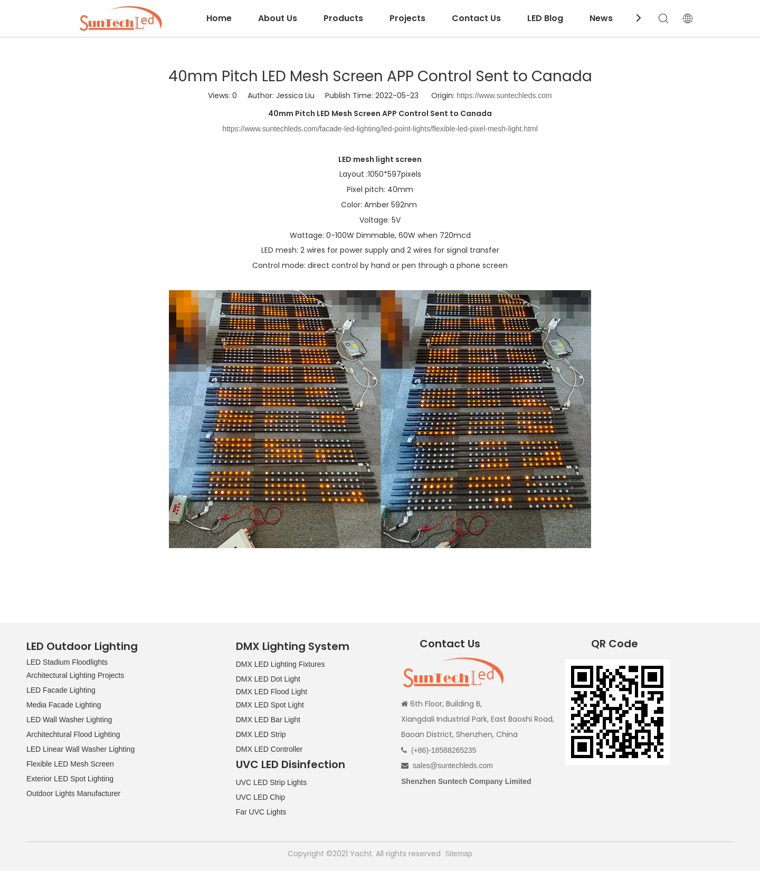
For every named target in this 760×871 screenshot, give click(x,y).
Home (219, 18)
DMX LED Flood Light (271, 691)
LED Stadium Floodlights (67, 662)
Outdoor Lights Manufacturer (73, 793)
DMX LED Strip (261, 734)
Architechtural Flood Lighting (73, 734)
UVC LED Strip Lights (271, 782)
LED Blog (545, 18)
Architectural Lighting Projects (75, 675)
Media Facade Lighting (63, 705)
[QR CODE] (617, 712)
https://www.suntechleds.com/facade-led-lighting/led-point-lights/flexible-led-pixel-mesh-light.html (380, 129)
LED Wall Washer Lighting (69, 719)
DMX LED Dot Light (268, 679)
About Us (277, 18)
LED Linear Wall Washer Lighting (80, 749)
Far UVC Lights (261, 812)
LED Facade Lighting (61, 690)
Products (343, 18)
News (601, 18)
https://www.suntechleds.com (504, 95)
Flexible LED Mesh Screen (70, 764)
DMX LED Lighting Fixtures (280, 664)
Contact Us (476, 18)
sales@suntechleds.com (453, 765)
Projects (407, 18)
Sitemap (458, 853)
